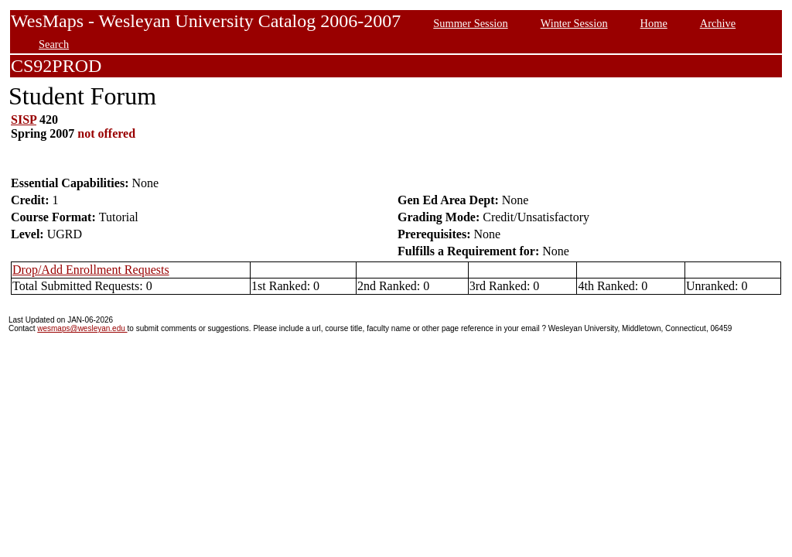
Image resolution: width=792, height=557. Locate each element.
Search (54, 44)
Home (653, 23)
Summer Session (470, 23)
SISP (23, 119)
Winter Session (574, 23)
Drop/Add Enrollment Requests (90, 269)
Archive (718, 23)
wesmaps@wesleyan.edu (82, 328)
